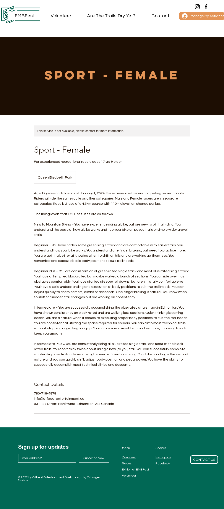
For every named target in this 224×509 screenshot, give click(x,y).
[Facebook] (206, 6)
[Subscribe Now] (94, 458)
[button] (160, 15)
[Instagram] (197, 6)
